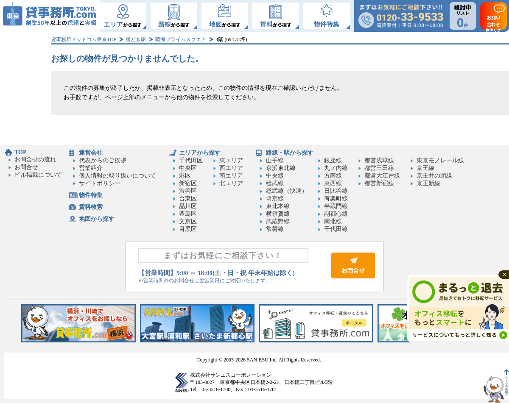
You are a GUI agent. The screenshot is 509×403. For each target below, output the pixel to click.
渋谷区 (188, 191)
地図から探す (97, 219)
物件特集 (91, 195)
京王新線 (428, 183)
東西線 (333, 183)
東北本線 (278, 206)
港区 (185, 175)
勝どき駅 (136, 39)
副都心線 (336, 214)
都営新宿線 (379, 183)
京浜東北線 (281, 168)
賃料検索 (91, 207)
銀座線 (333, 160)
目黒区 (188, 229)
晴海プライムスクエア (180, 39)
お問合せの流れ (35, 159)
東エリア (231, 160)
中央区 (188, 168)
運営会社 (91, 153)
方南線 (333, 175)
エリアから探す (200, 153)
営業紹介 (91, 168)
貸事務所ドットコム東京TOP (83, 39)
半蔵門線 (336, 206)
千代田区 (191, 160)
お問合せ (26, 167)
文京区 (188, 221)
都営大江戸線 (382, 175)
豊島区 (188, 214)
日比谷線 (336, 191)
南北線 (333, 221)
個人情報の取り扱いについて (117, 175)
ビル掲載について (38, 175)
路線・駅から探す (289, 153)
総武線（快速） (287, 191)
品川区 (188, 206)
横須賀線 (278, 214)
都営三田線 (379, 168)
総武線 (275, 183)
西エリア (231, 168)
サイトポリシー (99, 183)
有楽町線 (336, 198)
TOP (20, 152)
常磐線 (275, 229)
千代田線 (336, 229)
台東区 (188, 198)
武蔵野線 (278, 221)
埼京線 (275, 198)
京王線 (425, 168)
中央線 (275, 175)
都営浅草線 (379, 160)
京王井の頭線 (434, 175)
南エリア (231, 175)
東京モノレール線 (440, 160)
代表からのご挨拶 (102, 160)
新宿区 (188, 183)
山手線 (275, 160)
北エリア (231, 183)
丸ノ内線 (336, 168)
